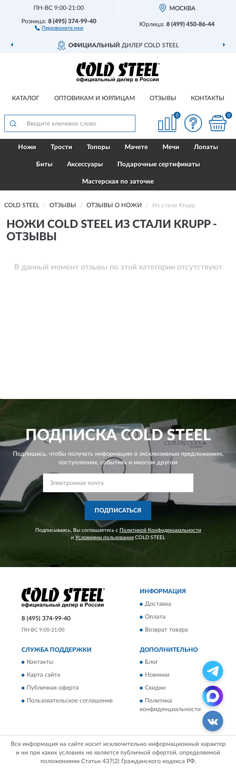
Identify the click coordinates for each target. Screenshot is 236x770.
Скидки (155, 688)
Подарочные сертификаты (158, 164)
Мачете (136, 147)
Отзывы (163, 98)
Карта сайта (43, 675)
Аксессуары (85, 164)
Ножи (27, 147)
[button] (59, 27)
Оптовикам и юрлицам (94, 98)
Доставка (158, 604)
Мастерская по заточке (118, 181)
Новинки (157, 675)
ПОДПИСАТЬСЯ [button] (118, 511)
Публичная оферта (53, 688)
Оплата (155, 617)
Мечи (170, 147)
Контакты (207, 98)
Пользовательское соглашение (70, 701)
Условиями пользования (104, 537)
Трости (61, 147)
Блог (151, 663)
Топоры (98, 147)
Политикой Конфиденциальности (160, 530)
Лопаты (206, 147)
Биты (44, 164)
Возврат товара (166, 630)
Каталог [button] (26, 98)
